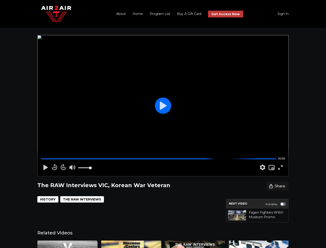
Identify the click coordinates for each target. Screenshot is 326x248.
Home (138, 14)
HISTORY (48, 199)
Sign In (283, 14)
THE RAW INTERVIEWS (82, 199)
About (121, 14)
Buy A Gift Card (189, 14)
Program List (160, 14)
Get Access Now (225, 14)
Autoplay (275, 204)
